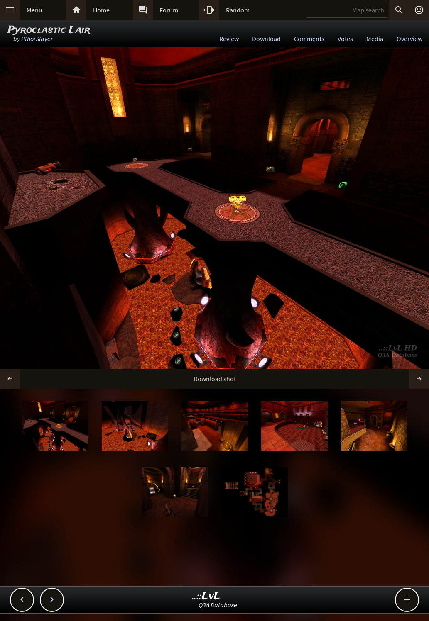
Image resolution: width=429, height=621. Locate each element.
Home (101, 10)
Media (374, 38)
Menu (34, 10)
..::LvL (207, 596)
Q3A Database (218, 605)
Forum (168, 10)
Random (238, 10)
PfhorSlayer (37, 38)
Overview (409, 38)
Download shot (215, 379)
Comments (309, 38)
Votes (345, 38)
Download (266, 38)
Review (229, 38)
